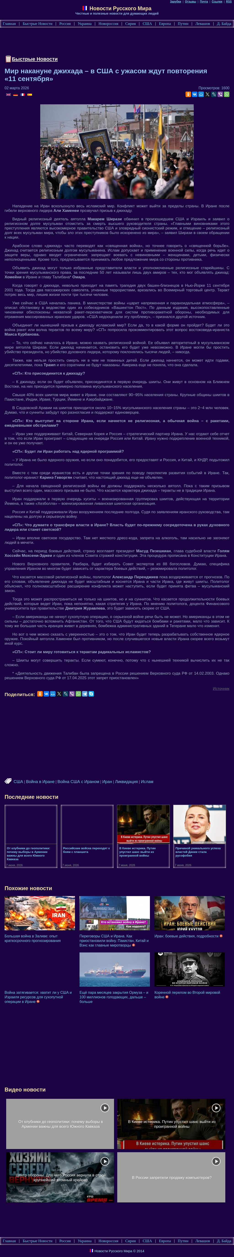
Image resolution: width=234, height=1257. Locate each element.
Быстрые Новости (38, 23)
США (147, 23)
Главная (9, 23)
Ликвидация (126, 781)
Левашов (202, 23)
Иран (107, 781)
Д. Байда (224, 23)
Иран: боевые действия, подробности (188, 936)
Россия (65, 23)
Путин (183, 23)
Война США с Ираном (78, 781)
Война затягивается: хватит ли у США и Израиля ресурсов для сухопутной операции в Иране (38, 997)
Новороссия (108, 23)
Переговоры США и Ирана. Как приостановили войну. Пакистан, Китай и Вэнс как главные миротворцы (114, 940)
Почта (204, 1)
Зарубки (175, 1)
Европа (165, 23)
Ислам (147, 781)
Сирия (130, 23)
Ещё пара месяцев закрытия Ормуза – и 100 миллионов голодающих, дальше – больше (114, 997)
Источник (221, 688)
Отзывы (190, 1)
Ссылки (217, 1)
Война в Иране (40, 781)
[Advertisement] (88, 42)
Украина (85, 23)
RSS (229, 1)
